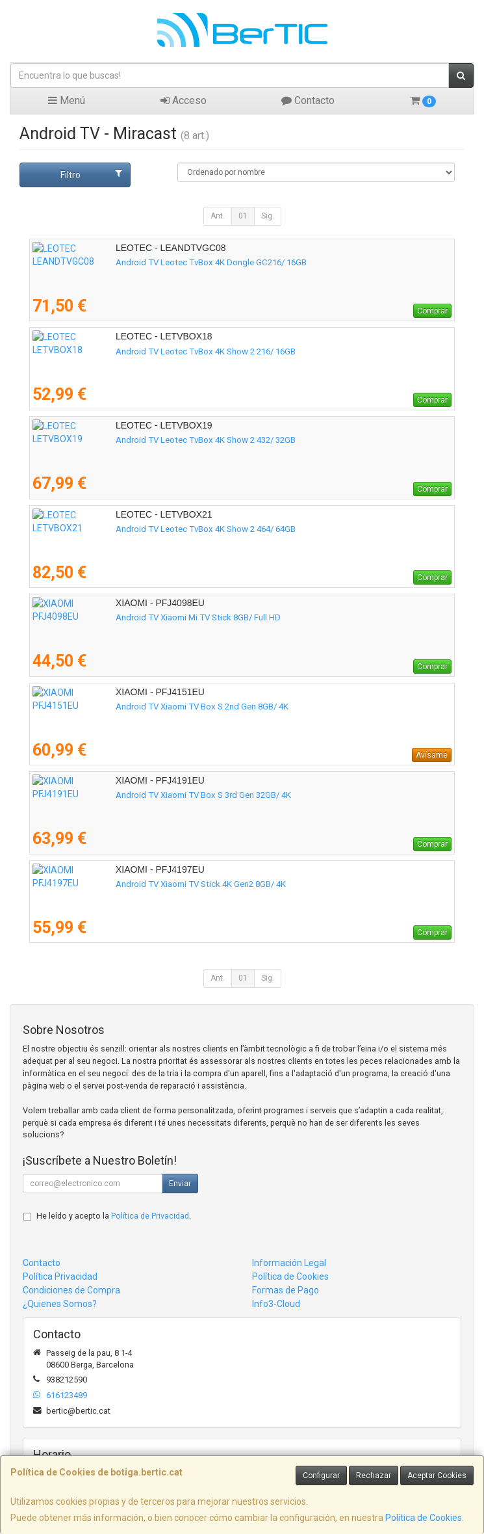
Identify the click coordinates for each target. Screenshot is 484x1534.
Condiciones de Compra (71, 1290)
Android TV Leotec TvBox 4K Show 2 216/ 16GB (122, 351)
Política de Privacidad (150, 1216)
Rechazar (373, 1475)
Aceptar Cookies (436, 1475)
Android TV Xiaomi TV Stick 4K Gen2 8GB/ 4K (117, 884)
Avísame (432, 755)
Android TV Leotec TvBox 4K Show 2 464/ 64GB (122, 529)
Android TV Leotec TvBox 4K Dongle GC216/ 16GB (127, 262)
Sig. (267, 215)
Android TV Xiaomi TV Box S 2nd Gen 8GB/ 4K (118, 706)
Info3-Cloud (276, 1304)
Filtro (91, 174)
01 (243, 215)
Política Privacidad (60, 1276)
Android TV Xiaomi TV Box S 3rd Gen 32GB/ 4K (120, 795)
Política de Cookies (423, 1518)
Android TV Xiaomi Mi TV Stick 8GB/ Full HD (114, 617)
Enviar (180, 1183)
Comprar (432, 310)
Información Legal (289, 1263)
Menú (66, 100)
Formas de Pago (285, 1290)
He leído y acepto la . (113, 1216)
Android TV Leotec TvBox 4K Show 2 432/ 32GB (122, 440)
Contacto (308, 100)
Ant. (217, 215)
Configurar (321, 1475)
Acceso (183, 100)
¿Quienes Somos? (60, 1304)
